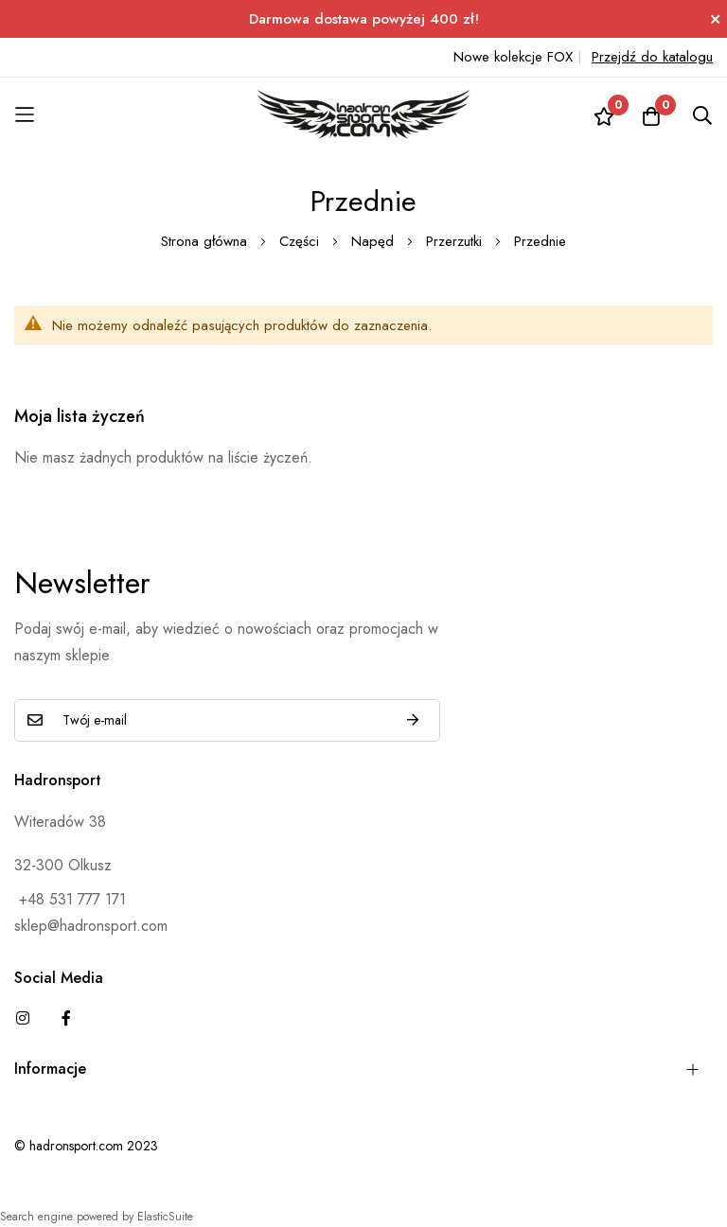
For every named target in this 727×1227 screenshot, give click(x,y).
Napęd (375, 241)
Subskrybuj (412, 720)
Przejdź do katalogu (652, 56)
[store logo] (363, 115)
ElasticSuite (165, 1216)
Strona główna (206, 241)
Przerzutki (456, 241)
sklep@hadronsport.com (91, 926)
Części (301, 241)
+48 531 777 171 (70, 899)
